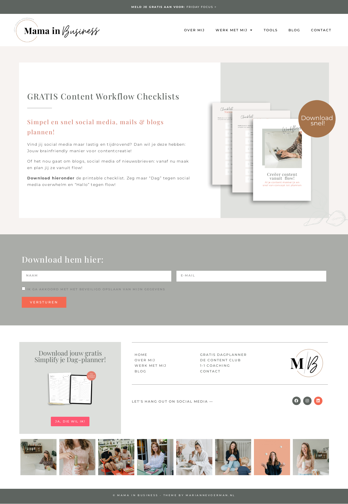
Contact (321, 30)
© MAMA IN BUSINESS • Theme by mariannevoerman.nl (174, 495)
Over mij (194, 30)
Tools (271, 30)
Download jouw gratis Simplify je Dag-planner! (70, 356)
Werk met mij (234, 30)
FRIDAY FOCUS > (174, 7)
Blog (294, 30)
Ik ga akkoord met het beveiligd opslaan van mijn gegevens (96, 289)
